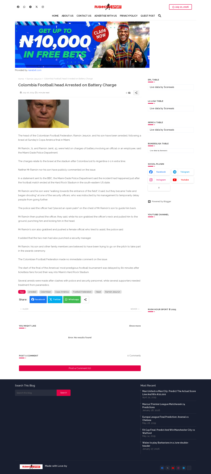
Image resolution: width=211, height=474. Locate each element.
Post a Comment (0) (80, 368)
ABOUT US (67, 16)
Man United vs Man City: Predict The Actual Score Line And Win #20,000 (169, 393)
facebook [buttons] (161, 172)
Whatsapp (73, 299)
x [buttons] (159, 188)
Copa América (62, 292)
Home (21, 79)
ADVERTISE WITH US (105, 16)
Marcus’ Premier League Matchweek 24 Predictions (163, 406)
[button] (160, 16)
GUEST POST (148, 16)
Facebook (40, 299)
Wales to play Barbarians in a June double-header (165, 444)
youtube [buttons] (185, 180)
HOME (55, 16)
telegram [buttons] (184, 172)
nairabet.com (34, 70)
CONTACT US (84, 16)
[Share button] (85, 299)
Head (98, 292)
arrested (32, 292)
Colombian (46, 292)
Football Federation (82, 292)
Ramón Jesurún (34, 79)
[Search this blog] (36, 393)
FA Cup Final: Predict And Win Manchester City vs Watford (168, 431)
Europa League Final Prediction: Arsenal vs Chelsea (165, 418)
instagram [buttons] (161, 180)
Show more (135, 326)
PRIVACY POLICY (128, 16)
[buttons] (18, 6)
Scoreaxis (169, 87)
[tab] (55, 15)
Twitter (57, 299)
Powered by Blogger (159, 201)
